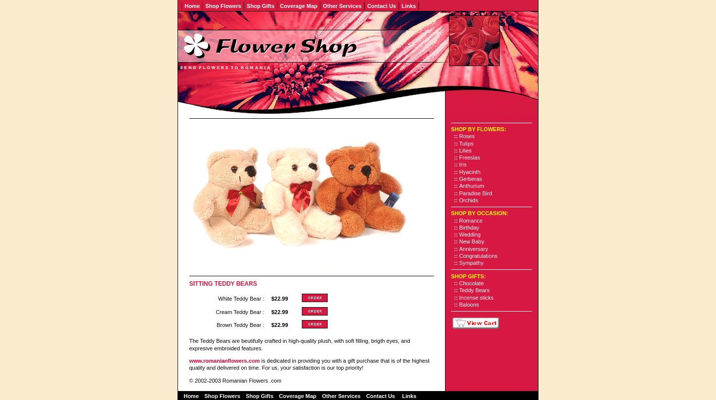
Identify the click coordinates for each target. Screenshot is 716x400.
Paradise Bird (475, 193)
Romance (471, 221)
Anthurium (471, 186)
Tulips (466, 144)
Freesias (469, 157)
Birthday (469, 228)
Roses (467, 136)
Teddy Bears (474, 290)
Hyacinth (470, 172)
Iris (463, 164)
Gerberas (470, 179)
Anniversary (473, 249)
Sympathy (471, 263)
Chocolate (471, 283)
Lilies (465, 151)
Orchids (468, 200)
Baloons (469, 305)
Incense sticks (476, 298)
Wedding (470, 235)
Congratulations (478, 256)
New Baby (471, 241)
